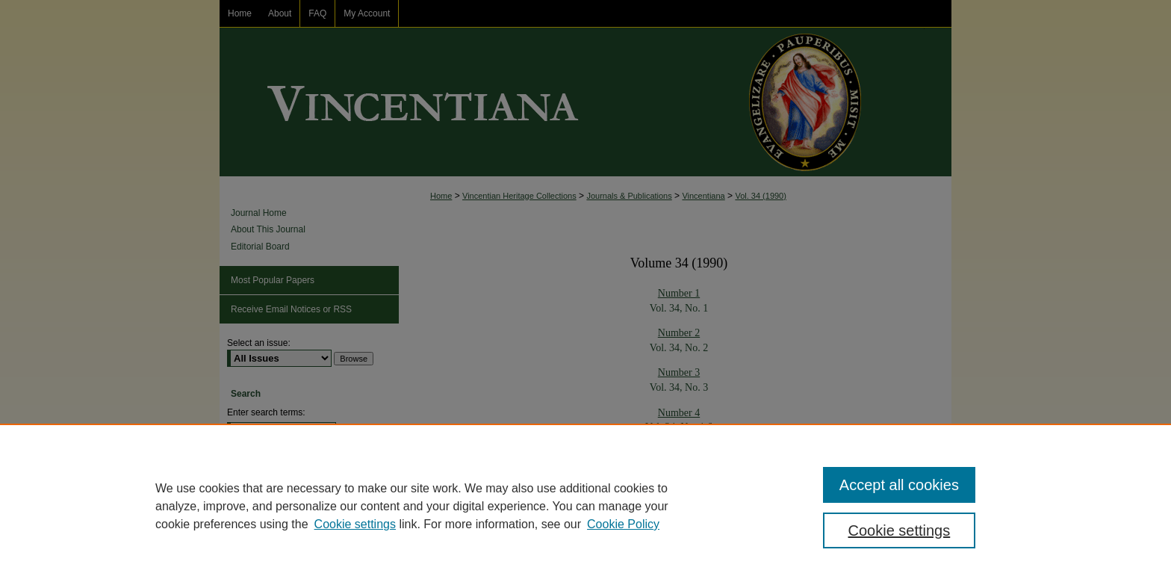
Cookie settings (355, 524)
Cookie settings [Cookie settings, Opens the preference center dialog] (899, 530)
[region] (585, 506)
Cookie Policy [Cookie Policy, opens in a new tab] (623, 524)
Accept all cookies (899, 485)
